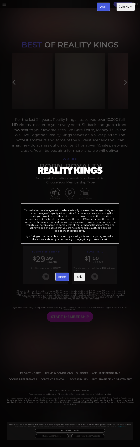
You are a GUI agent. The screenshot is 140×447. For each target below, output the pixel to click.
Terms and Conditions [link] (92, 225)
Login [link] (103, 6)
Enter (62, 276)
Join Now (125, 6)
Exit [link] (79, 276)
